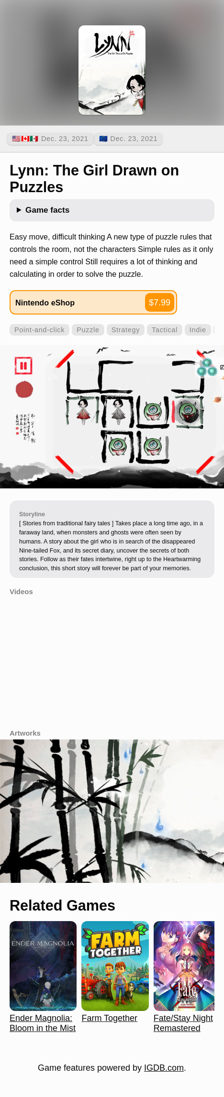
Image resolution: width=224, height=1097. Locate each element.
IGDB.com (164, 1068)
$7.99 (159, 302)
